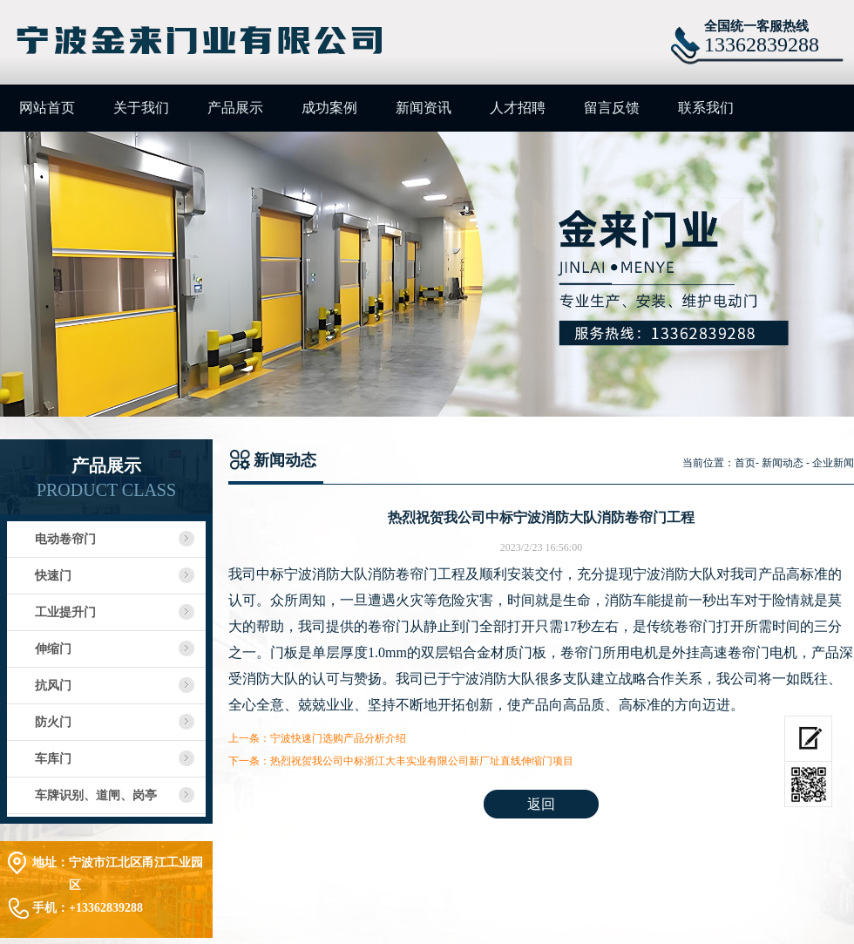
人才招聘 (518, 107)
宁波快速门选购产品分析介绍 (338, 738)
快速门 (53, 575)
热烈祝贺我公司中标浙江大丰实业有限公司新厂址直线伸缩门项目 (421, 761)
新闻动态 (782, 463)
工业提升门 (65, 612)
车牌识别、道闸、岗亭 (96, 795)
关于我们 (141, 107)
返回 (541, 804)
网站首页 (47, 107)
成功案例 (329, 107)
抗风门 (53, 685)
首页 (745, 463)
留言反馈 (612, 107)
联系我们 (706, 107)
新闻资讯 (423, 107)
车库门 (53, 758)
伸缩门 (53, 648)
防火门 (53, 722)
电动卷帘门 (65, 539)
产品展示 (235, 107)
